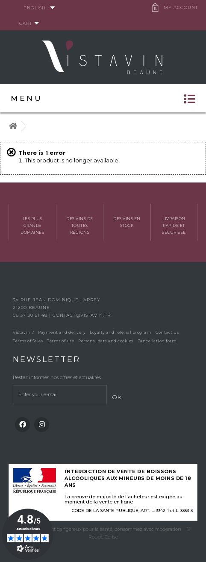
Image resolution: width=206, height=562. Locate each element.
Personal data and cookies (105, 340)
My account (181, 7)
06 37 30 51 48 (31, 315)
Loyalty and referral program (120, 332)
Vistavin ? (23, 332)
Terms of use (60, 340)
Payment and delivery (61, 332)
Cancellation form (157, 340)
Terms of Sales (28, 340)
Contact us (167, 332)
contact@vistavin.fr (82, 315)
